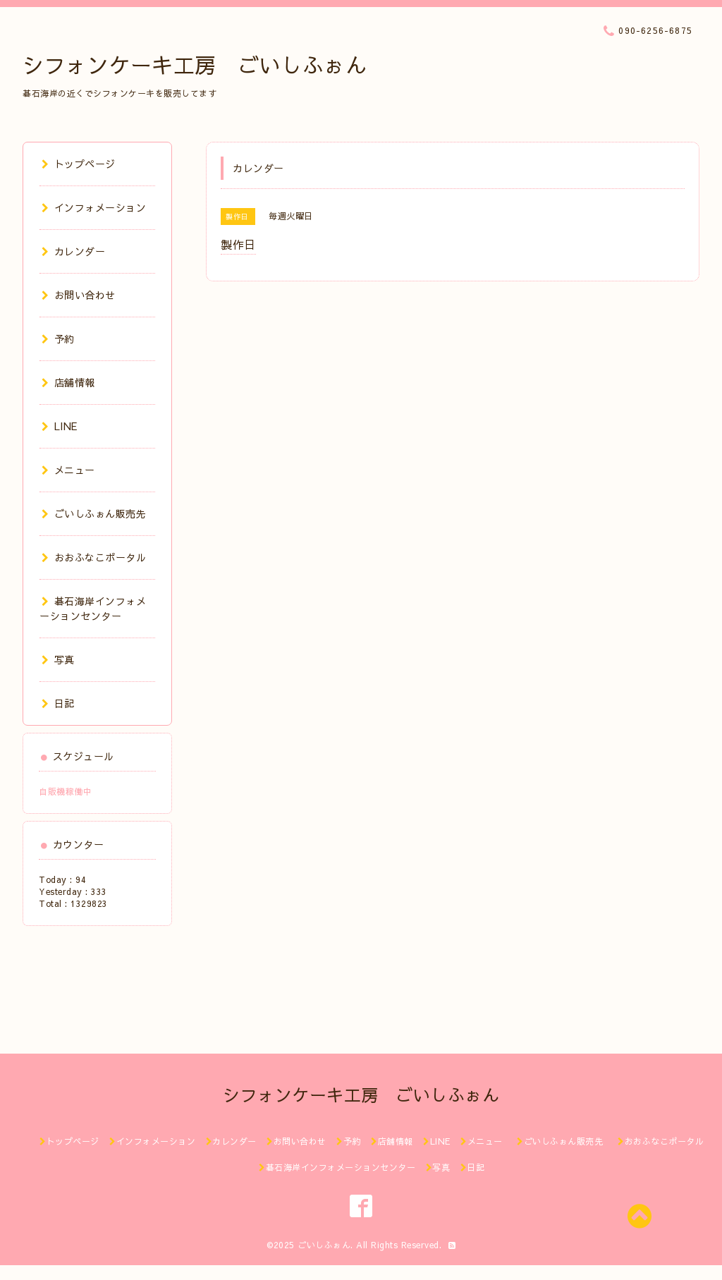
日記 (58, 703)
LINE (60, 426)
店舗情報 (68, 382)
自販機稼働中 (65, 791)
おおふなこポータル (94, 557)
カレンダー (73, 251)
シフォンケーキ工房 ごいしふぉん (195, 64)
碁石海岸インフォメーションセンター (92, 608)
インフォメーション (94, 207)
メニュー (68, 470)
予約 (58, 338)
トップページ (79, 164)
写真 (58, 659)
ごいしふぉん (324, 1244)
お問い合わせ (79, 295)
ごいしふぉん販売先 (99, 513)
